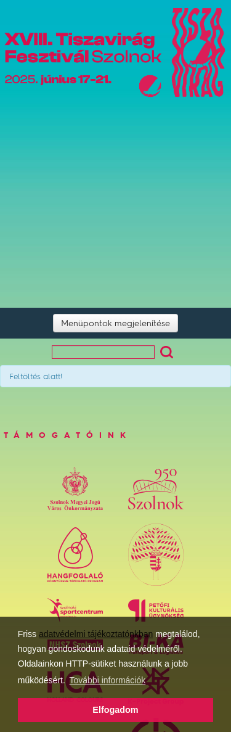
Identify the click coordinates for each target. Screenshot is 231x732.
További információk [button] (108, 680)
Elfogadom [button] (115, 710)
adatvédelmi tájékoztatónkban (96, 634)
